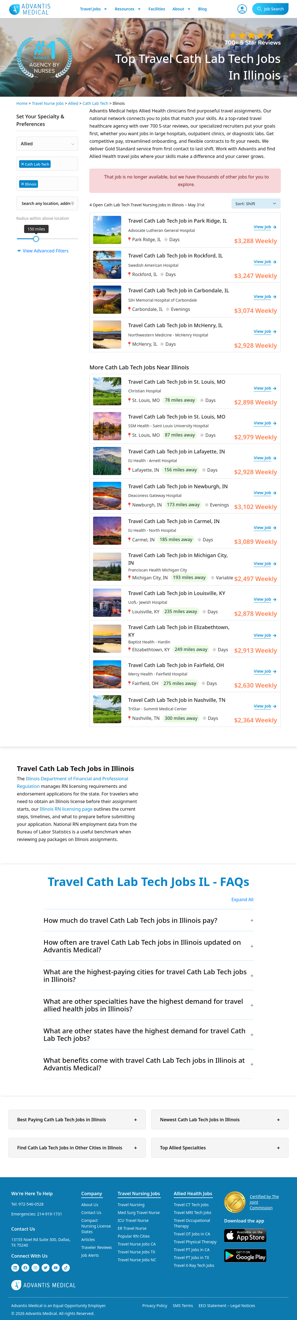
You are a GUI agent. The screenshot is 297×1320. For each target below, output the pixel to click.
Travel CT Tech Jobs (191, 1204)
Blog (202, 9)
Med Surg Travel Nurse (138, 1212)
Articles (88, 1239)
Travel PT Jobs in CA (192, 1249)
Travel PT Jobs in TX (191, 1257)
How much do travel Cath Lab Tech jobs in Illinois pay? (130, 920)
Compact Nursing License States (96, 1226)
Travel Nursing (131, 1204)
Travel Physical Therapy (195, 1241)
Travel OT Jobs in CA (192, 1234)
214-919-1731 (49, 1214)
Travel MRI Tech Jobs (193, 1212)
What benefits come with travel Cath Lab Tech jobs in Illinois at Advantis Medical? (144, 1063)
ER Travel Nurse (132, 1228)
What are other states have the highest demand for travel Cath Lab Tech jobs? (145, 1034)
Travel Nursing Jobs (139, 1193)
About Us (89, 1204)
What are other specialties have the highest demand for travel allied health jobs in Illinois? (143, 1004)
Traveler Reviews (96, 1247)
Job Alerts (90, 1255)
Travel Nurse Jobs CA (137, 1244)
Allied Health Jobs (193, 1193)
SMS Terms (183, 1305)
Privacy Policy (154, 1305)
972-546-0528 (31, 1204)
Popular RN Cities (134, 1236)
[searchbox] (55, 163)
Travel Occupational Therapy (192, 1223)
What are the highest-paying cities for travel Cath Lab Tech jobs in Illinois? (145, 975)
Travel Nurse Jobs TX (136, 1252)
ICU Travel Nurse (133, 1220)
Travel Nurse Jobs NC (137, 1259)
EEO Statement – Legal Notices (227, 1305)
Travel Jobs (93, 9)
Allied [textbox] (27, 144)
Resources (128, 9)
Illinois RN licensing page (66, 809)
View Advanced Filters (42, 251)
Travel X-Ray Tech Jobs (194, 1265)
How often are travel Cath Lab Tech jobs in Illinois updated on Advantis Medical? (142, 945)
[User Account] (242, 9)
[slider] (36, 239)
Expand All (242, 899)
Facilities (156, 9)
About (181, 9)
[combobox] (47, 144)
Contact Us (23, 1229)
